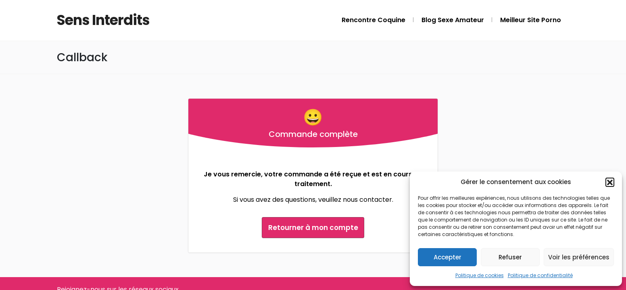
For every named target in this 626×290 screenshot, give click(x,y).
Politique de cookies (479, 275)
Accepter (447, 257)
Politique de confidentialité (540, 275)
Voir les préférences (578, 257)
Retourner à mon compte (313, 227)
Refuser (510, 257)
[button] (610, 182)
